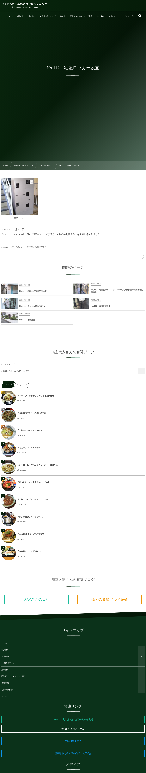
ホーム (4, 643)
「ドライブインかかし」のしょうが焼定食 (35, 396)
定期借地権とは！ (8, 663)
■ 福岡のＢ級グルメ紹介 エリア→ (16, 371)
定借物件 (5, 670)
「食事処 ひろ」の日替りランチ (31, 551)
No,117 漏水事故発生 (100, 308)
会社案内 (5, 683)
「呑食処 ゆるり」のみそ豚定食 (31, 534)
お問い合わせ (7, 690)
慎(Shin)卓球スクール (73, 729)
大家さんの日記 (36, 600)
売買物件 (5, 650)
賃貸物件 (5, 656)
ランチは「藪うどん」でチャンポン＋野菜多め (37, 465)
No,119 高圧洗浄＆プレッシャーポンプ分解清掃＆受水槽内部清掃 (117, 293)
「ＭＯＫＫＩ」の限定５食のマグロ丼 (33, 482)
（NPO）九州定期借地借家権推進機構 (73, 719)
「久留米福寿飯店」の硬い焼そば (31, 413)
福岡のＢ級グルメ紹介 (109, 600)
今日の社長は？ (73, 741)
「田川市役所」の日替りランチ (30, 517)
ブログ (4, 696)
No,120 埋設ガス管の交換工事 (33, 293)
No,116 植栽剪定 (27, 322)
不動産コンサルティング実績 (13, 676)
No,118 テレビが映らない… (32, 308)
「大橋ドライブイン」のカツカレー (32, 499)
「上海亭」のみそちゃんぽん (29, 430)
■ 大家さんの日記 (8, 364)
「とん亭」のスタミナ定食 (28, 448)
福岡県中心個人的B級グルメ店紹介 (73, 753)
